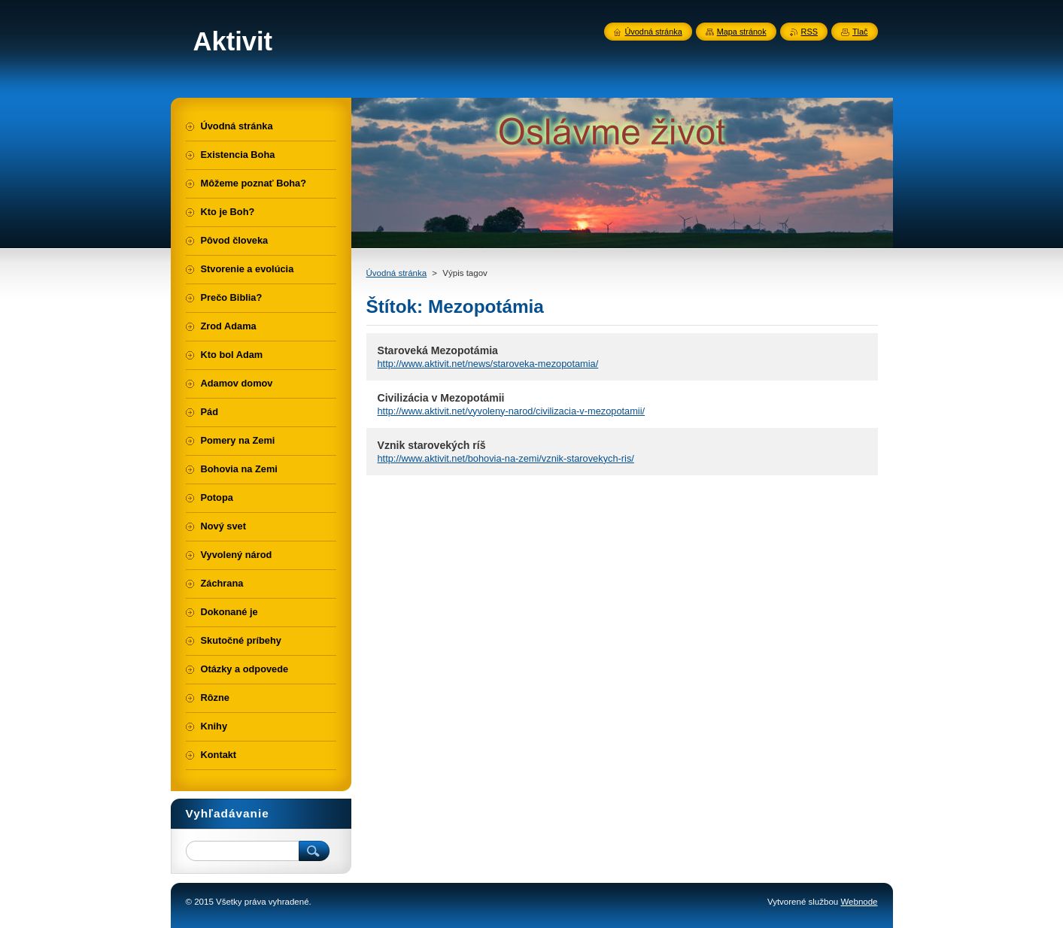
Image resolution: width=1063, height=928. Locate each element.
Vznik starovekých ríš (432, 445)
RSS (809, 31)
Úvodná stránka (396, 272)
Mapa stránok (742, 31)
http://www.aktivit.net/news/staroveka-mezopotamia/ (488, 363)
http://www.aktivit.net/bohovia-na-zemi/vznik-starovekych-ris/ (506, 458)
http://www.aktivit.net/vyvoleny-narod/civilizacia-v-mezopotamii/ (511, 411)
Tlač (860, 31)
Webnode (858, 901)
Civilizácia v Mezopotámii (441, 398)
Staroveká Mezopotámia (438, 350)
